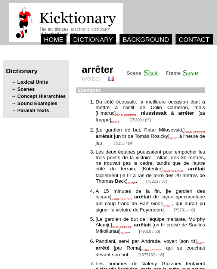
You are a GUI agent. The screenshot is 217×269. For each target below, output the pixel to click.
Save (190, 72)
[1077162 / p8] (151, 255)
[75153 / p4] (122, 143)
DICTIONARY (93, 39)
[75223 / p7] (156, 181)
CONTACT (194, 39)
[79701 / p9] (184, 210)
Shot (150, 72)
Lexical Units (32, 82)
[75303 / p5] (140, 120)
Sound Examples (37, 103)
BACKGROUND (146, 39)
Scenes (26, 89)
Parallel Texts (33, 110)
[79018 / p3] (149, 231)
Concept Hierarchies (41, 96)
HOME (53, 39)
